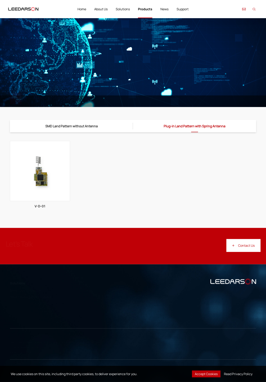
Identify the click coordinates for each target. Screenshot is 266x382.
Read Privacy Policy (238, 374)
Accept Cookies (206, 374)
